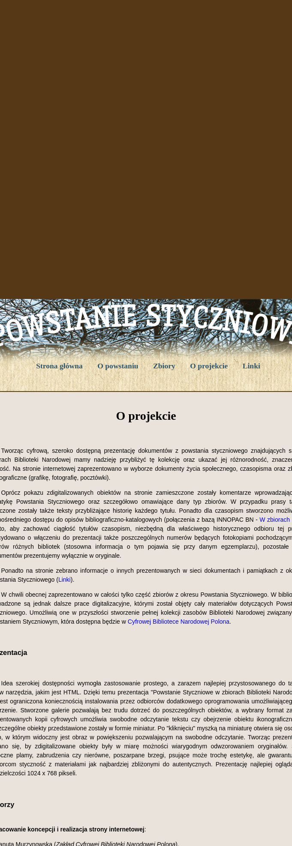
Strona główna (59, 366)
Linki (251, 366)
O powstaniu (117, 366)
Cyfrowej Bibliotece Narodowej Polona (178, 621)
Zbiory (164, 366)
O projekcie (209, 366)
